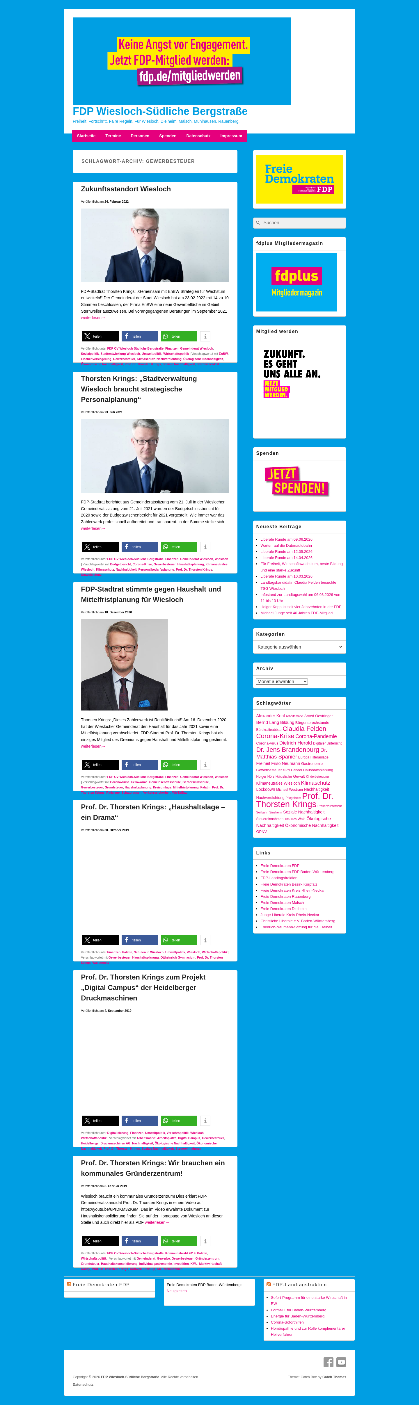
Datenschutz (198, 135)
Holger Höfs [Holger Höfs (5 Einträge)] (265, 776)
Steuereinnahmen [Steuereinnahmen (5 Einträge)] (269, 819)
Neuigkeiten (177, 1291)
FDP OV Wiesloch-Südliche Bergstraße (135, 348)
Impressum (231, 135)
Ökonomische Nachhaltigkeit (102, 364)
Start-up (149, 1269)
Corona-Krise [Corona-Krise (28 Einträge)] (275, 736)
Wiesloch (221, 559)
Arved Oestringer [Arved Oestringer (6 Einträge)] (318, 716)
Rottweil (136, 1269)
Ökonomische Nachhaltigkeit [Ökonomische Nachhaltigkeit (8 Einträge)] (312, 825)
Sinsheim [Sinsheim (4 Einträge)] (275, 812)
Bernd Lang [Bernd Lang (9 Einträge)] (267, 722)
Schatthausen (131, 792)
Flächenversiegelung (96, 359)
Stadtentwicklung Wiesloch (120, 353)
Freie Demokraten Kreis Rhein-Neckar (292, 890)
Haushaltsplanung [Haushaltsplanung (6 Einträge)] (318, 770)
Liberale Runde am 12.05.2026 (286, 551)
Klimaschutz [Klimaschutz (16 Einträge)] (315, 783)
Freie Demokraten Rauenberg (285, 896)
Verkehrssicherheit (157, 792)
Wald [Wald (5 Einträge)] (302, 819)
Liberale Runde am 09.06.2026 (286, 539)
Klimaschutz (146, 359)
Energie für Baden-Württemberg (297, 1316)
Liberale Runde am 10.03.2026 (286, 576)
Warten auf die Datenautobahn (286, 545)
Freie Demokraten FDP (279, 865)
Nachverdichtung (169, 359)
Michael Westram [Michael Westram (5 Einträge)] (289, 790)
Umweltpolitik (151, 353)
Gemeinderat (145, 1258)
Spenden (167, 135)
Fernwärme (139, 782)
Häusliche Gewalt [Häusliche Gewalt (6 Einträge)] (290, 776)
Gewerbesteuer (124, 359)
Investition (181, 1263)
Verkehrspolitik (178, 1133)
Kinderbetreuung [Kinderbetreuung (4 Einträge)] (317, 776)
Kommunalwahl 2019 (180, 1253)
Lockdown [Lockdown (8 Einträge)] (265, 789)
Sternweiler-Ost (208, 364)
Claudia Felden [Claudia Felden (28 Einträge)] (304, 728)
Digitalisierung (118, 1133)
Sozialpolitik (90, 353)
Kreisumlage (162, 787)
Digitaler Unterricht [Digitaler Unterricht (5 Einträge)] (327, 743)
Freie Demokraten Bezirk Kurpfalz (288, 884)
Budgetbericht (120, 564)
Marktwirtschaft (210, 1263)
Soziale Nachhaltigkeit (179, 364)
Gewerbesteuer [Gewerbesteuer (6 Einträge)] (269, 770)
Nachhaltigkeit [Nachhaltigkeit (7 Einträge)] (316, 789)
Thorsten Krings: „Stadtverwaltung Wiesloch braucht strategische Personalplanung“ (139, 389)
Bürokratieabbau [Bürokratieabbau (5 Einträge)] (268, 730)
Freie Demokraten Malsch (282, 902)
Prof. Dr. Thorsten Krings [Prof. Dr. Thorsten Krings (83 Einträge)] (294, 800)
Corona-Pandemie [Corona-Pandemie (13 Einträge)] (316, 736)
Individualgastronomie (155, 1263)
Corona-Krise (142, 564)
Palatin (205, 787)
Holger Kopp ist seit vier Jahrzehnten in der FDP (300, 607)
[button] (100, 336)
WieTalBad (180, 792)
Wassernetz (100, 962)
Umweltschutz (91, 574)
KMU (194, 1263)
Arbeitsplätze (166, 1138)
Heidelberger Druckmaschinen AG (105, 1143)
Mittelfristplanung (186, 787)
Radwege (113, 792)
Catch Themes (334, 1377)
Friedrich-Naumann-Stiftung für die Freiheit (296, 927)
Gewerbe (163, 1258)
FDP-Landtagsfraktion (278, 878)
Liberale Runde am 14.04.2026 (286, 557)
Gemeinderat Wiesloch (196, 348)
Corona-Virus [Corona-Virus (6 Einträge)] (267, 743)
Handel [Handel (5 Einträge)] (296, 770)
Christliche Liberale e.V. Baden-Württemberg (297, 921)
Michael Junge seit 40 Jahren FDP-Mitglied (296, 613)
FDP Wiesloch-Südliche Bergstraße (160, 111)
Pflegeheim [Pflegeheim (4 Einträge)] (293, 797)
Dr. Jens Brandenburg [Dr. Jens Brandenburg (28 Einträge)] (287, 749)
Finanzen (172, 348)
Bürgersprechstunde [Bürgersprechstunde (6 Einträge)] (312, 722)
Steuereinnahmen (188, 1148)
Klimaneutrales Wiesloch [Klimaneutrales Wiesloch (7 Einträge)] (278, 783)
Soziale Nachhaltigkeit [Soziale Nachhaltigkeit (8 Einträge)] (304, 812)
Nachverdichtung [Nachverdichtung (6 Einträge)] (270, 797)
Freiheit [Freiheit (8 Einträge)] (263, 763)
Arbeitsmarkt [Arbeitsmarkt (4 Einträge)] (294, 716)
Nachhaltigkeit (126, 569)
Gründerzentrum (207, 1258)
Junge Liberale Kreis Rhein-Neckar (289, 915)
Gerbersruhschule (195, 782)
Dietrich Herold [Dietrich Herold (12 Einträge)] (295, 743)
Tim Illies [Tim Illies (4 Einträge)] (291, 819)
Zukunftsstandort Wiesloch (126, 189)
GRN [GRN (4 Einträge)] (286, 770)
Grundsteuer (114, 787)
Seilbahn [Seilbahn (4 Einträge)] (262, 812)
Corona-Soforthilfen (287, 1322)
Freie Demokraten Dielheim (283, 909)
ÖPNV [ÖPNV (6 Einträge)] (261, 831)
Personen (140, 135)
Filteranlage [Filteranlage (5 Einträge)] (319, 757)
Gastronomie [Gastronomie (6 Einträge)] (312, 763)
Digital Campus (189, 1138)
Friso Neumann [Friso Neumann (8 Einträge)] (285, 763)
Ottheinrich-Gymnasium (177, 957)
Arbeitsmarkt (145, 1138)
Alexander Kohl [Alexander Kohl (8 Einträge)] (270, 715)
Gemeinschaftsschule (165, 782)
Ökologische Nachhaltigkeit (203, 359)
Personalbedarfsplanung (156, 569)
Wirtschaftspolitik (176, 353)
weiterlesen (93, 317)
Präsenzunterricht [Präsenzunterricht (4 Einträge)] (329, 806)
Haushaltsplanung (190, 564)
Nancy (85, 1269)
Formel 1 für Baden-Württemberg (298, 1310)
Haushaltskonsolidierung (119, 1263)
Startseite (86, 135)
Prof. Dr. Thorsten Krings (143, 364)
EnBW (223, 353)
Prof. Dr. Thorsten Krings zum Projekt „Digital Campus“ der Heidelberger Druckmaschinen (143, 987)
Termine (113, 135)
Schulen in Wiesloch (149, 952)
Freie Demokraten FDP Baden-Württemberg (297, 872)
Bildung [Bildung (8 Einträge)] (287, 722)
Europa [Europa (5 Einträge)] (303, 757)
